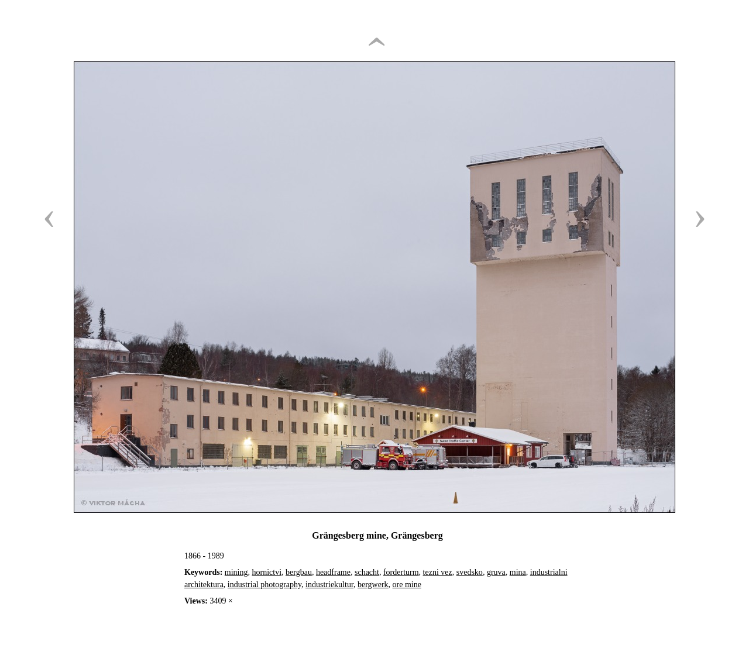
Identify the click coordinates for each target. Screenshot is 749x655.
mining (236, 572)
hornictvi (267, 572)
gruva (496, 572)
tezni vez (437, 572)
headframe (333, 572)
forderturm (401, 572)
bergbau (299, 572)
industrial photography (264, 584)
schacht (367, 572)
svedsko (469, 572)
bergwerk (373, 584)
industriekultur (329, 584)
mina (518, 572)
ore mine (407, 584)
